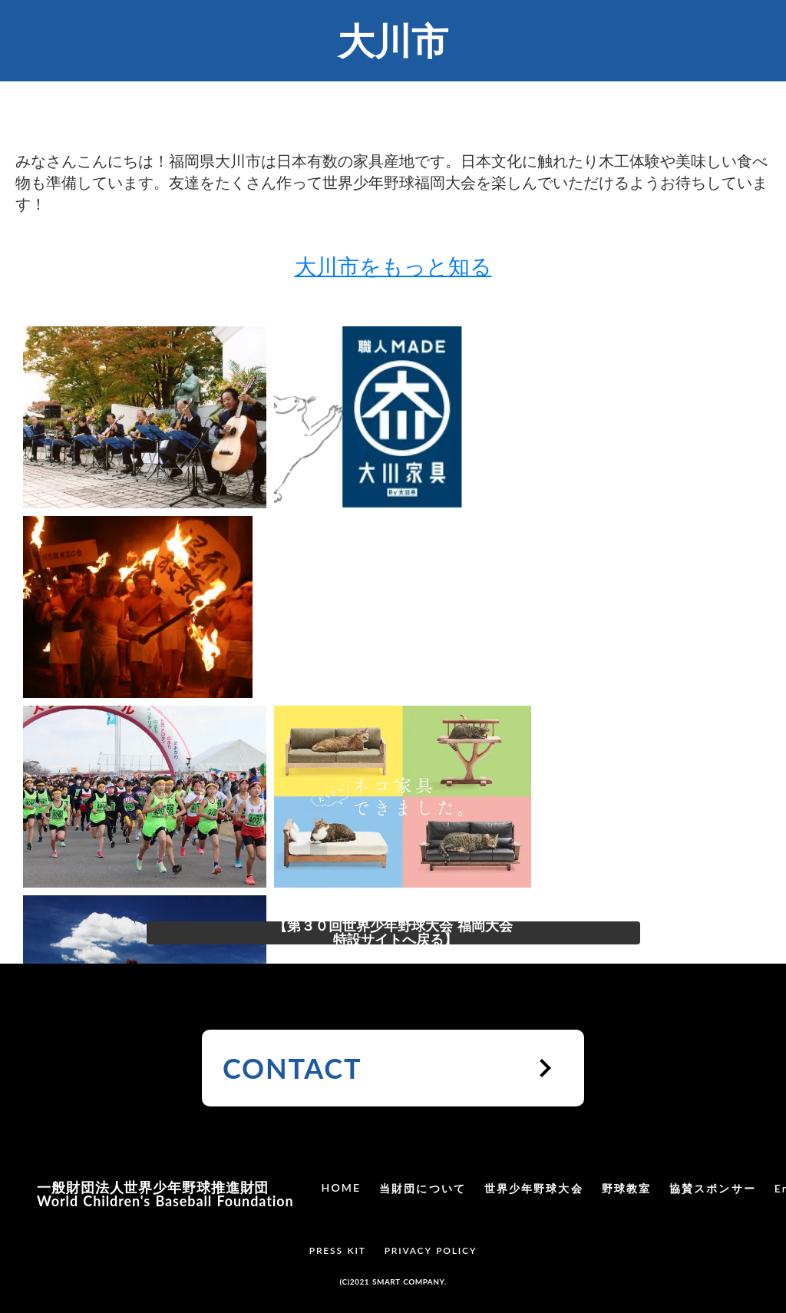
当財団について (422, 1188)
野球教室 (626, 1188)
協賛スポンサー (712, 1188)
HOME (342, 1187)
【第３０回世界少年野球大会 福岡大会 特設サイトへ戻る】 (392, 933)
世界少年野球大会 (533, 1188)
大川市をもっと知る (393, 266)
